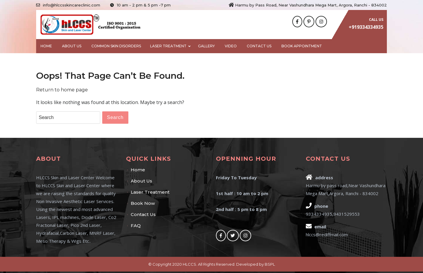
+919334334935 (366, 27)
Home (46, 46)
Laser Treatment (168, 46)
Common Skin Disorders (116, 46)
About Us (71, 46)
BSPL (270, 264)
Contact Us (259, 46)
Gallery (206, 46)
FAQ (136, 225)
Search (115, 117)
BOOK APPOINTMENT (301, 46)
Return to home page (62, 90)
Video (231, 46)
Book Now (143, 203)
